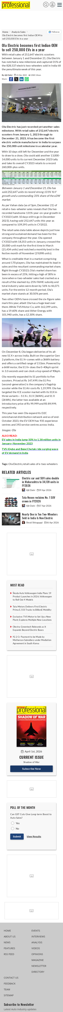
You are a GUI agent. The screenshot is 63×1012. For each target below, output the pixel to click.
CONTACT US (11, 977)
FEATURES (9, 948)
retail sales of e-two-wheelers (40, 463)
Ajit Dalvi (29, 490)
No (17, 828)
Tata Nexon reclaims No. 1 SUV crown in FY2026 (38, 499)
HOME (7, 930)
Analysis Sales (19, 32)
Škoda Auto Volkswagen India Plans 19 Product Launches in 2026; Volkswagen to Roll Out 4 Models (32, 596)
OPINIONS (37, 954)
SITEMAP (9, 995)
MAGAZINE (38, 960)
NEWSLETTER (39, 965)
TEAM (7, 989)
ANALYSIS (37, 942)
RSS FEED (9, 954)
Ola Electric (15, 463)
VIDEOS (36, 948)
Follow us (54, 32)
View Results (34, 836)
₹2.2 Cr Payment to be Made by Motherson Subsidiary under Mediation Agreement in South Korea (32, 640)
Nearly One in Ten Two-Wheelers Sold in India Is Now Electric (39, 516)
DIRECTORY (38, 971)
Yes (18, 823)
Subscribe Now (31, 768)
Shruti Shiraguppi (32, 522)
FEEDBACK (10, 983)
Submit (17, 836)
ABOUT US (10, 936)
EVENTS (36, 930)
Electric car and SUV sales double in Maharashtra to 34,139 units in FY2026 (40, 482)
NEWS (7, 942)
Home (5, 32)
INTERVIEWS (38, 936)
